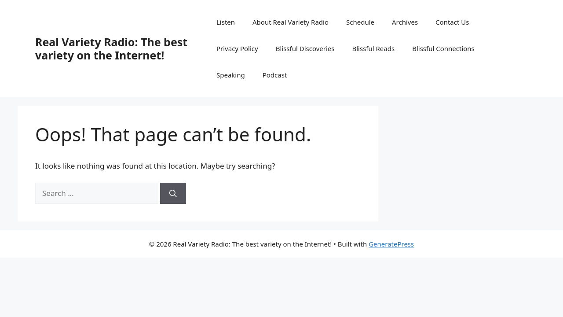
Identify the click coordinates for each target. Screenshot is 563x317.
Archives (405, 22)
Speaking (230, 74)
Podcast (275, 74)
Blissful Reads (373, 48)
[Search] (173, 193)
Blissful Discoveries (305, 48)
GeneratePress (391, 244)
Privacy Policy (237, 48)
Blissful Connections (443, 48)
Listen (225, 22)
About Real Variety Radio (290, 22)
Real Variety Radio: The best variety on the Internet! (111, 48)
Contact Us (452, 22)
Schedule (360, 22)
